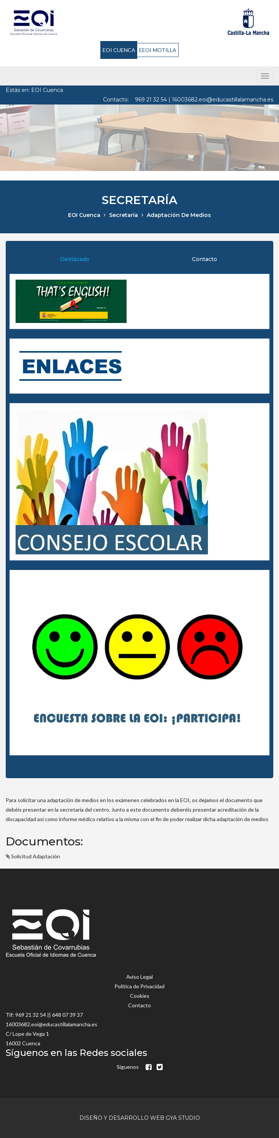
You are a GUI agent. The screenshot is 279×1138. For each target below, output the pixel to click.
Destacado (74, 259)
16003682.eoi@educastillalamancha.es (222, 99)
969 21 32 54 (151, 99)
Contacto (204, 259)
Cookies (139, 995)
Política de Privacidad (139, 986)
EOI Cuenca (84, 215)
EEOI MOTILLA (157, 50)
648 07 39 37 (67, 1014)
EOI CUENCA (119, 50)
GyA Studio (183, 1117)
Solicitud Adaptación (35, 856)
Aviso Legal (139, 976)
